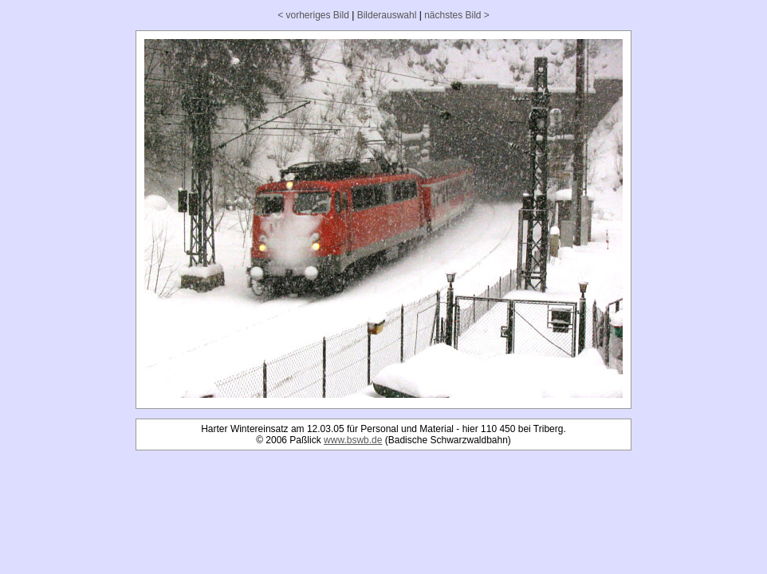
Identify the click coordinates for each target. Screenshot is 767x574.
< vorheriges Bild (313, 15)
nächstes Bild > (457, 15)
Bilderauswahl (387, 15)
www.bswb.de (353, 440)
